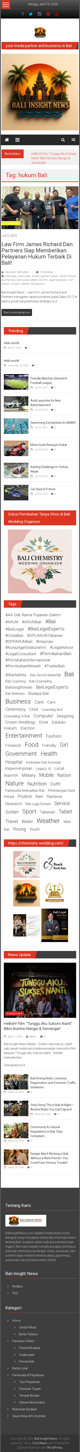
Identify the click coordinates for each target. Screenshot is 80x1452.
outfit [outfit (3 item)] (55, 784)
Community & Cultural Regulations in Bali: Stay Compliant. (47, 1131)
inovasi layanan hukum (45, 276)
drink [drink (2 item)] (43, 722)
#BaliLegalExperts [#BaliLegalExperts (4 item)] (46, 629)
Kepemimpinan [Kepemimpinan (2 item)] (18, 768)
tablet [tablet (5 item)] (65, 812)
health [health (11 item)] (49, 753)
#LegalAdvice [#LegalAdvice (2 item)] (61, 647)
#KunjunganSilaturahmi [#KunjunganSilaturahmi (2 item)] (25, 647)
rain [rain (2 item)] (39, 796)
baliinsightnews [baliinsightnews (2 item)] (18, 687)
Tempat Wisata (29, 1395)
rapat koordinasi (58, 280)
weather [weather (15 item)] (48, 820)
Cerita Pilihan (27, 1327)
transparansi (37, 283)
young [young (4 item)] (19, 829)
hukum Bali (24, 276)
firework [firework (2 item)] (13, 745)
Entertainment (14, 1013)
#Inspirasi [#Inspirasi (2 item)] (44, 641)
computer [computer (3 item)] (43, 715)
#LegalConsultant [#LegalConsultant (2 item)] (20, 654)
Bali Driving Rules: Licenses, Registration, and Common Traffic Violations (53, 1083)
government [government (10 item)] (21, 753)
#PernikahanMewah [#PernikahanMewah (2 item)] (23, 666)
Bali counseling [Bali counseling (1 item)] (40, 681)
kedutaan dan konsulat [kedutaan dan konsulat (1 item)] (43, 762)
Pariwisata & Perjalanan (28, 1375)
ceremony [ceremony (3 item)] (15, 709)
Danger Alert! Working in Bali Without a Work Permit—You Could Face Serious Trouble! (49, 1158)
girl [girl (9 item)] (64, 744)
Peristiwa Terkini (23, 1341)
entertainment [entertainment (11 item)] (23, 735)
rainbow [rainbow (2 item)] (54, 796)
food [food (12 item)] (31, 744)
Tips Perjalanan (29, 1382)
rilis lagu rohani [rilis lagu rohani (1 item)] (38, 804)
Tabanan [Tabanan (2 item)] (47, 812)
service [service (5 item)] (62, 803)
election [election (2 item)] (27, 728)
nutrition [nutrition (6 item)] (37, 784)
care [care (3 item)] (39, 702)
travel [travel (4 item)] (11, 821)
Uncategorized (11, 223)
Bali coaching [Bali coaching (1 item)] (15, 681)
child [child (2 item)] (33, 709)
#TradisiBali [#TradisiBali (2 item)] (54, 666)
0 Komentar (44, 272)
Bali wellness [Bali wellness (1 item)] (15, 694)
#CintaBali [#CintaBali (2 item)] (14, 635)
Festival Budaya (29, 1348)
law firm (43, 280)
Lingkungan (27, 1354)
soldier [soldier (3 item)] (12, 811)
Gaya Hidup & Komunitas (29, 1416)
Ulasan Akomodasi (32, 1402)
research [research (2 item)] (13, 803)
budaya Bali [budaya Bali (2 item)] (38, 693)
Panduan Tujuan (30, 1388)
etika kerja (10, 276)
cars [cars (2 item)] (51, 702)
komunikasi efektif (27, 280)
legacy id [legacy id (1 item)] (43, 769)
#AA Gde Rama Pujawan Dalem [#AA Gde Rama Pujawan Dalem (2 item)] (33, 615)
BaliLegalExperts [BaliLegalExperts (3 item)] (52, 687)
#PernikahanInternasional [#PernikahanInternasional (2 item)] (27, 660)
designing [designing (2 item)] (65, 716)
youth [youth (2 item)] (35, 829)
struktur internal (20, 283)
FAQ (15, 1293)
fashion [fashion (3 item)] (54, 736)
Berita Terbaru (28, 1334)
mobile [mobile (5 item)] (46, 775)
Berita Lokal (20, 1368)
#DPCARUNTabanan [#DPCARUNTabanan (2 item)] (45, 635)
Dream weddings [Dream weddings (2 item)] (20, 722)
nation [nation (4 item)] (64, 775)
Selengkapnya (14, 1065)
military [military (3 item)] (29, 775)
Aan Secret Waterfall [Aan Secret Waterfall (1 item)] (45, 675)
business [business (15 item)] (18, 701)
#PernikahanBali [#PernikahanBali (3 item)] (55, 653)
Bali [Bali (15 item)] (69, 674)
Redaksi (17, 1286)
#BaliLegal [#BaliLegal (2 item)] (14, 629)
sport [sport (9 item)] (29, 811)
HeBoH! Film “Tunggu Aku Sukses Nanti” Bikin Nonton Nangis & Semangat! (53, 158)
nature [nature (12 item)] (14, 783)
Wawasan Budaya (24, 1409)
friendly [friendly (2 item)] (49, 745)
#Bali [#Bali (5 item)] (50, 622)
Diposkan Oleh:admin (17, 272)
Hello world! (11, 343)
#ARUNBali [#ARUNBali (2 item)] (32, 622)
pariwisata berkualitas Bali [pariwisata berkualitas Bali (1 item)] (24, 790)
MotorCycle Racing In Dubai (49, 445)
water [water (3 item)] (27, 821)
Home (16, 1320)
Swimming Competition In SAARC (53, 422)
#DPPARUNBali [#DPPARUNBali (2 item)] (18, 641)
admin (32, 1036)
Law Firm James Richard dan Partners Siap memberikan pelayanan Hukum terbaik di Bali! (37, 253)
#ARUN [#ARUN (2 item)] (11, 622)
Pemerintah (26, 1361)
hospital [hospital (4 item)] (13, 762)
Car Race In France (43, 489)
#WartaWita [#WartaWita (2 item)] (15, 675)
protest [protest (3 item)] (25, 796)
